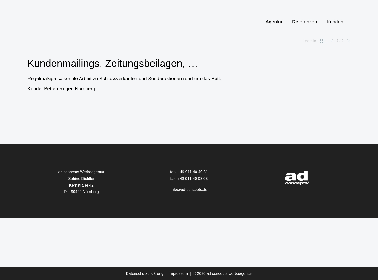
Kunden (335, 21)
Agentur (274, 21)
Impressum (178, 274)
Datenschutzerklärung (144, 274)
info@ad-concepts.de (189, 189)
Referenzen (304, 21)
